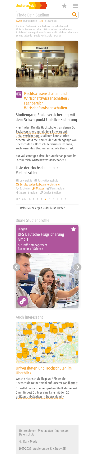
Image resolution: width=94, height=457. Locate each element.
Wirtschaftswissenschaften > (49, 160)
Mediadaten (45, 430)
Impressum (61, 430)
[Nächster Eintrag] (78, 267)
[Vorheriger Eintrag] (17, 267)
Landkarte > (70, 383)
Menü (75, 6)
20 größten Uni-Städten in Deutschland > (42, 394)
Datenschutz (26, 434)
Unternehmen (27, 430)
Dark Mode (29, 441)
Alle (24, 199)
